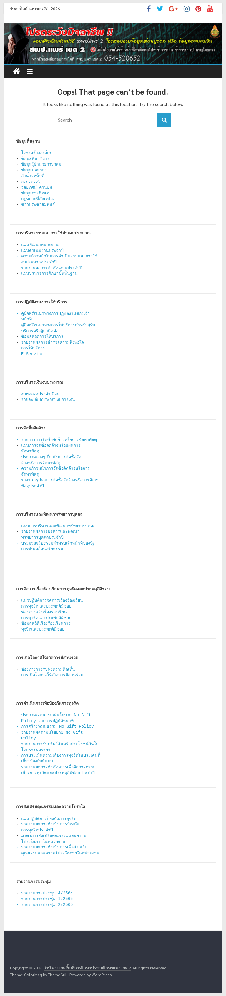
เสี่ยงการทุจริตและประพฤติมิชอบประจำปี (58, 772)
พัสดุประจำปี (32, 486)
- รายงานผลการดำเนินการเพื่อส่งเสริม (51, 847)
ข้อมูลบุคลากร (34, 170)
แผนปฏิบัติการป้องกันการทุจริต (48, 818)
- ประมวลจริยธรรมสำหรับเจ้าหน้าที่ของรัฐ (55, 543)
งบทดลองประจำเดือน (40, 394)
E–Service (33, 354)
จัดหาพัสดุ (30, 474)
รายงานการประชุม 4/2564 (47, 893)
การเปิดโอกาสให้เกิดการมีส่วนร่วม (52, 675)
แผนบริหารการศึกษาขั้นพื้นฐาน (49, 273)
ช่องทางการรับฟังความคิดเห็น (48, 669)
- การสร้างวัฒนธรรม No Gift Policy (55, 726)
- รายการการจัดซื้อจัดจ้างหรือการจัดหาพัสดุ (56, 439)
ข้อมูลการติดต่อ (35, 193)
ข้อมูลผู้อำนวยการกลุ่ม (41, 164)
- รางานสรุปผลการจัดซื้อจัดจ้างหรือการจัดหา (57, 480)
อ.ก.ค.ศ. (31, 181)
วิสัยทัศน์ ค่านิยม (36, 187)
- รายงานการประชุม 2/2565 (44, 904)
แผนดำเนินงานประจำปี (42, 250)
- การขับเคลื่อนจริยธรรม (39, 549)
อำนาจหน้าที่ (32, 175)
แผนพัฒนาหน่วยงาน (40, 244)
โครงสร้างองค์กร (36, 152)
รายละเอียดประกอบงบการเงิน (48, 399)
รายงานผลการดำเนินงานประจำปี (51, 268)
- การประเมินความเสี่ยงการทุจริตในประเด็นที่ (58, 755)
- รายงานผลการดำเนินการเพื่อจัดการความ (56, 767)
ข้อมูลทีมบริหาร (35, 158)
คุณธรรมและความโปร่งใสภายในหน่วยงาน (60, 853)
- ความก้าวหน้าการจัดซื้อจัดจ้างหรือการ (53, 468)
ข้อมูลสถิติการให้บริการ (42, 336)
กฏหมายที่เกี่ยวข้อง (38, 199)
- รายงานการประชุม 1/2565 (44, 898)
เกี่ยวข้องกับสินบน (37, 761)
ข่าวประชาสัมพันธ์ (38, 204)
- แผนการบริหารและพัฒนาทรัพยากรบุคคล (56, 526)
